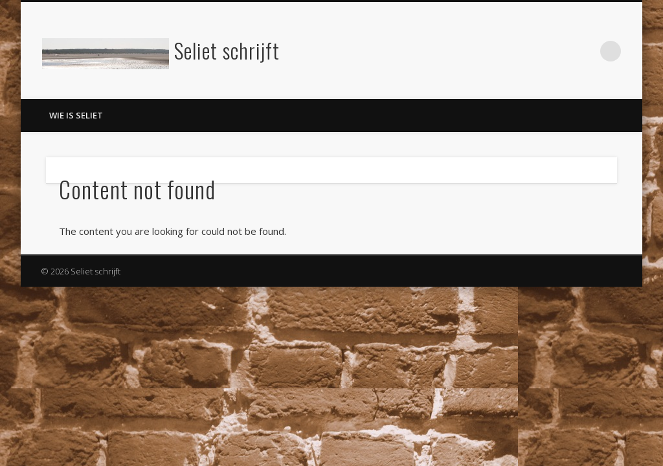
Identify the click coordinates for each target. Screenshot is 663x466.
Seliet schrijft (227, 50)
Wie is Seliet (76, 115)
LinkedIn (584, 51)
